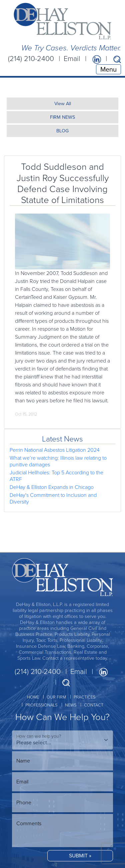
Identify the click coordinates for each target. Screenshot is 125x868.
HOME (33, 697)
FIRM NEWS (62, 117)
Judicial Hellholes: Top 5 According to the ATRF (56, 476)
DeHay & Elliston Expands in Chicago (52, 487)
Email (72, 58)
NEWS (70, 705)
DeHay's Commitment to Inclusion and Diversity (53, 498)
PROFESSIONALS (41, 705)
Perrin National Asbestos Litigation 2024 (55, 450)
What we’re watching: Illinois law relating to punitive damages (58, 461)
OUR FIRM (56, 697)
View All (62, 103)
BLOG (62, 130)
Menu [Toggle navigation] (108, 69)
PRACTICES (84, 697)
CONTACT (93, 705)
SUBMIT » (80, 855)
